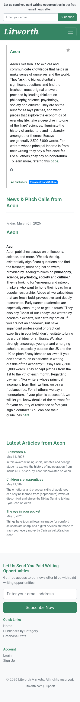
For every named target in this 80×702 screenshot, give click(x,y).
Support (50, 686)
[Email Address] (30, 17)
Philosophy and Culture (43, 182)
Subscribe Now (40, 607)
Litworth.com (33, 686)
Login (7, 655)
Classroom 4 (16, 452)
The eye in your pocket (23, 511)
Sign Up (9, 661)
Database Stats (14, 636)
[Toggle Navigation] (71, 31)
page (54, 161)
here (26, 415)
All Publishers (19, 182)
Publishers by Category (20, 631)
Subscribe (67, 17)
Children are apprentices (24, 479)
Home (7, 626)
